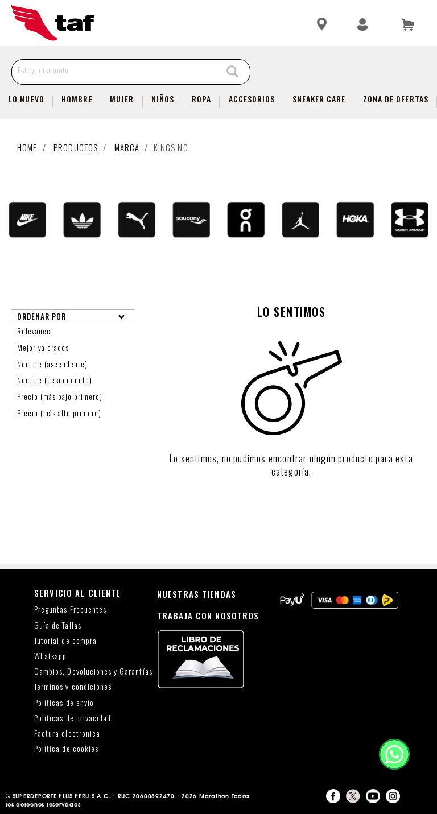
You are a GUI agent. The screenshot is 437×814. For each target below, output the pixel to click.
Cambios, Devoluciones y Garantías (93, 671)
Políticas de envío (64, 703)
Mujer (122, 99)
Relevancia (36, 331)
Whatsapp (50, 656)
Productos (75, 147)
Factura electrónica (67, 733)
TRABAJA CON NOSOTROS (208, 615)
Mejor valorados (44, 347)
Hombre (76, 99)
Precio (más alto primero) (60, 413)
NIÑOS (162, 99)
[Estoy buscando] (114, 70)
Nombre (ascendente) (53, 364)
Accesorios (252, 99)
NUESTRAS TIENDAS (196, 594)
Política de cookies (66, 749)
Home (27, 147)
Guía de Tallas (57, 625)
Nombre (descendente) (55, 380)
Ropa (201, 99)
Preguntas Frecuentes (70, 609)
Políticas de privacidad (72, 718)
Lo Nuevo (26, 99)
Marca (127, 147)
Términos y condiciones (73, 687)
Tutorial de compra (65, 641)
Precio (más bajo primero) (61, 396)
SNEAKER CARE (319, 99)
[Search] (233, 72)
